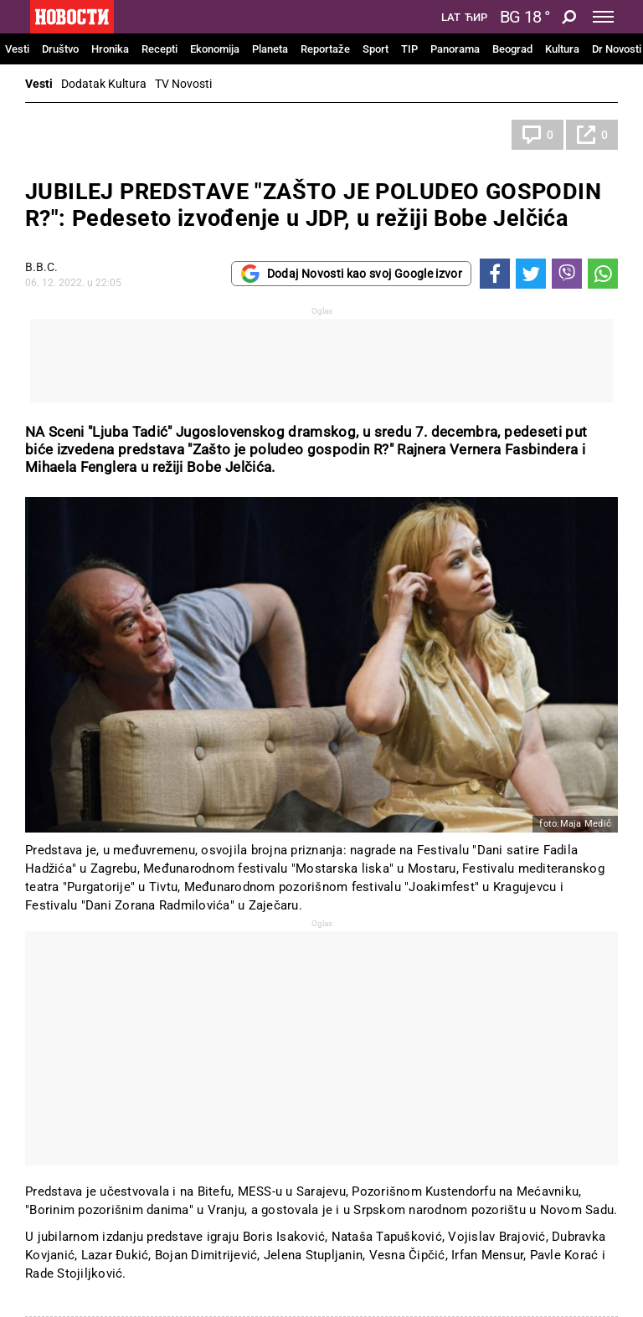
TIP (409, 49)
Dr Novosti (616, 49)
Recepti (159, 49)
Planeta (270, 49)
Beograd (512, 49)
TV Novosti (183, 83)
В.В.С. (41, 267)
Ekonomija (214, 49)
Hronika (110, 49)
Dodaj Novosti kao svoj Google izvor (351, 274)
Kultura (562, 49)
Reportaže (325, 49)
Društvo (60, 49)
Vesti (17, 49)
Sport (375, 49)
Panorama (455, 49)
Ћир (476, 17)
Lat (450, 17)
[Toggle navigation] (603, 17)
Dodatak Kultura (104, 83)
